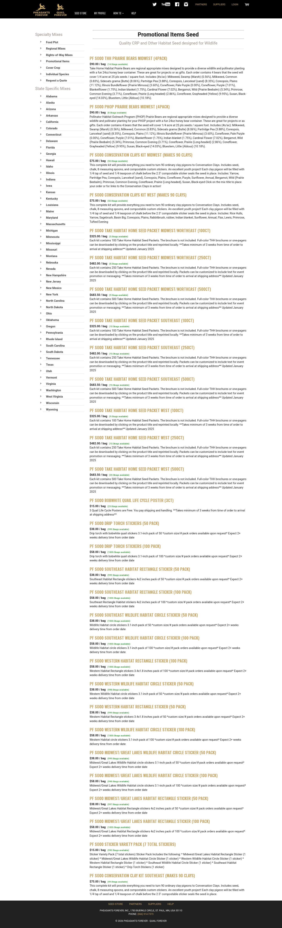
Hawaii (50, 160)
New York (52, 294)
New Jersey (53, 281)
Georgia (51, 154)
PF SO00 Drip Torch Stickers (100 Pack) (125, 546)
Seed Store (80, 13)
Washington (53, 390)
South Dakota (54, 352)
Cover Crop (53, 68)
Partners (201, 4)
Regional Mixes (55, 48)
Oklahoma (52, 320)
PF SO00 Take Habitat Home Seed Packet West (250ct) (137, 437)
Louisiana (52, 205)
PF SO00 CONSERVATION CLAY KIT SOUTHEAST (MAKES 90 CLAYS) (142, 875)
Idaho (49, 166)
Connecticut (53, 134)
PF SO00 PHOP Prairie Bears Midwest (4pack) (130, 107)
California (52, 122)
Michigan (52, 230)
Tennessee (53, 358)
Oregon (50, 326)
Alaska (50, 102)
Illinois (50, 173)
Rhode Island (54, 339)
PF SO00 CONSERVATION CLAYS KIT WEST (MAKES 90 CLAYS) (138, 195)
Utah (49, 371)
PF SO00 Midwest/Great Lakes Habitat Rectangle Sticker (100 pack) (150, 821)
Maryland (52, 217)
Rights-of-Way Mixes (59, 55)
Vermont (51, 377)
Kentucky (52, 198)
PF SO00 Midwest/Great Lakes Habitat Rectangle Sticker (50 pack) (149, 798)
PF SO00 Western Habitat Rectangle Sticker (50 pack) (138, 707)
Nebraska (52, 262)
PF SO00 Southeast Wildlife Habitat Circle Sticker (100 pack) (144, 638)
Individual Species (57, 74)
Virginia (51, 384)
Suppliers (219, 4)
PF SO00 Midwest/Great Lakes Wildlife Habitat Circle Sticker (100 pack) (154, 775)
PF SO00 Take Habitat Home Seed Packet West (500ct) (137, 469)
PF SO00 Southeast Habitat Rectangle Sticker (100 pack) (141, 592)
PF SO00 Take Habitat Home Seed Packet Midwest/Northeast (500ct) (150, 289)
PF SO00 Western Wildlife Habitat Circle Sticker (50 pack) (141, 684)
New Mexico (53, 288)
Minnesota (52, 237)
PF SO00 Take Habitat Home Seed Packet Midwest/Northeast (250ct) (150, 257)
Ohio (49, 313)
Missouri (51, 249)
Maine (50, 211)
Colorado (51, 128)
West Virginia (54, 396)
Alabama (51, 96)
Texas (49, 364)
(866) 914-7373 (145, 914)
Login (234, 4)
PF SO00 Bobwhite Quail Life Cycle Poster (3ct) (132, 500)
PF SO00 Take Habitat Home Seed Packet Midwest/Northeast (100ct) (150, 230)
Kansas (50, 192)
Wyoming (52, 409)
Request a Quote (56, 80)
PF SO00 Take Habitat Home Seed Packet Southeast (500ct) (142, 379)
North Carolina (55, 301)
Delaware (52, 141)
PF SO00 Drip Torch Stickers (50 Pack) (124, 523)
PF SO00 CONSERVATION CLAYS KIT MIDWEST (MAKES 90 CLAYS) (141, 155)
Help (133, 13)
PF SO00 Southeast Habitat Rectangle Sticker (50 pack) (140, 569)
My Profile (100, 13)
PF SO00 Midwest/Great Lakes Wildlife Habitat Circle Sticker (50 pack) (153, 752)
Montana (51, 256)
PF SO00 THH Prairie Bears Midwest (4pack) (128, 58)
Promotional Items (58, 61)
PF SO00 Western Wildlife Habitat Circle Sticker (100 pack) (142, 729)
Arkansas (52, 115)
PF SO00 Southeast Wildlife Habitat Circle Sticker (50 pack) (144, 615)
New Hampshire (56, 275)
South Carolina (55, 345)
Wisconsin (52, 403)
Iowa (49, 186)
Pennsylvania (54, 332)
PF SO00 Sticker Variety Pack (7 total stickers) (133, 844)
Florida (50, 147)
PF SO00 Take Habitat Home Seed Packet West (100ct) (136, 410)
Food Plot (52, 42)
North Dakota (54, 307)
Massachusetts (55, 224)
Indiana (50, 179)
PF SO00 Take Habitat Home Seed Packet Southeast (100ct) (142, 320)
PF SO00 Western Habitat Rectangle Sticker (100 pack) (138, 661)
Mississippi (53, 243)
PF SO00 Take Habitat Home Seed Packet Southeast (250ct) (142, 347)
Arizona (51, 109)
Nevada (51, 269)
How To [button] (117, 13)
